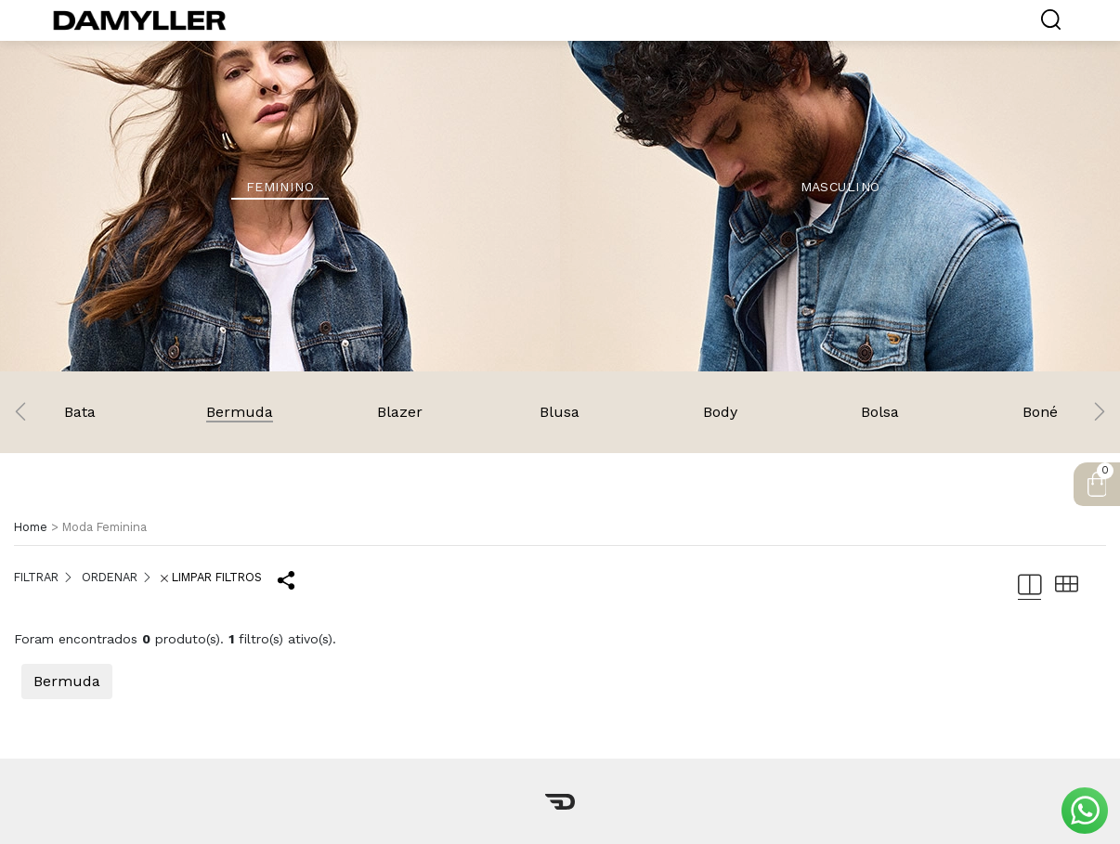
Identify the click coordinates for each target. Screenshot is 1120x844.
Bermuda (66, 681)
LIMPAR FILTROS (211, 577)
